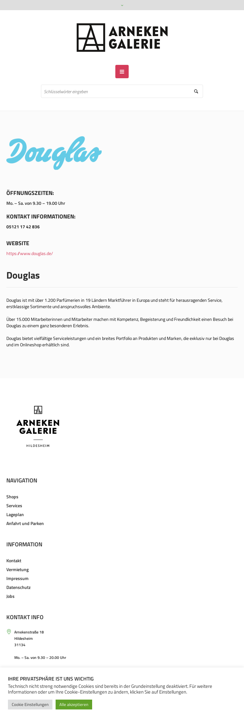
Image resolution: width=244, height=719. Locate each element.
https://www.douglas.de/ (29, 253)
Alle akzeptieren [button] (73, 704)
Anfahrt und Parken (25, 523)
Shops (12, 496)
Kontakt (13, 560)
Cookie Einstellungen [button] (30, 704)
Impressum (17, 578)
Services (14, 505)
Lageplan (15, 514)
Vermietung (17, 569)
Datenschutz (18, 587)
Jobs (10, 596)
